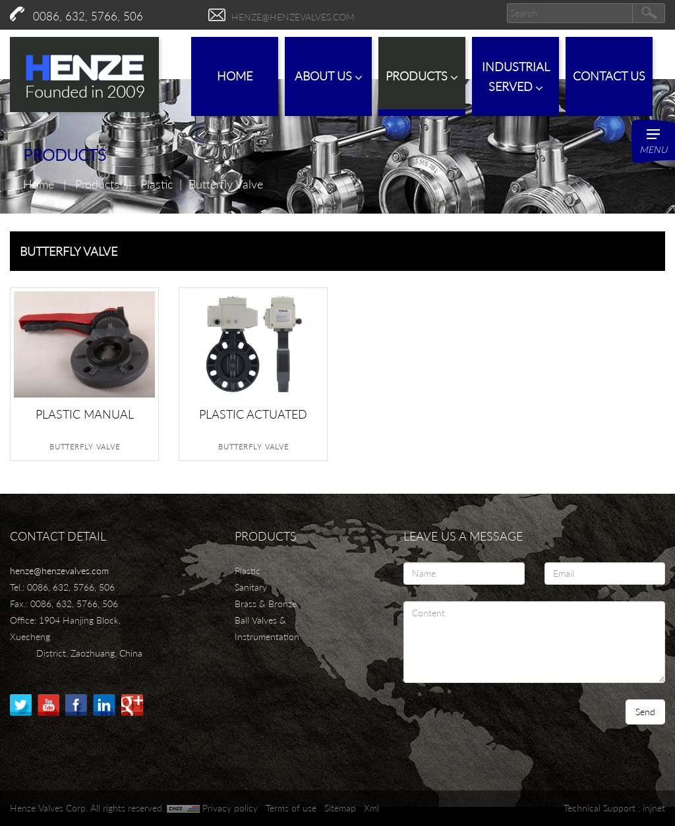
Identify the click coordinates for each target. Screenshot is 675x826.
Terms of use (291, 807)
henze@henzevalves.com (293, 16)
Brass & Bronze (266, 603)
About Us (329, 76)
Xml (371, 807)
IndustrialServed (516, 76)
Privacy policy (230, 807)
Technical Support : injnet (614, 807)
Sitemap (340, 807)
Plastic (156, 184)
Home (234, 76)
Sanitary (251, 587)
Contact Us (609, 76)
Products (422, 76)
